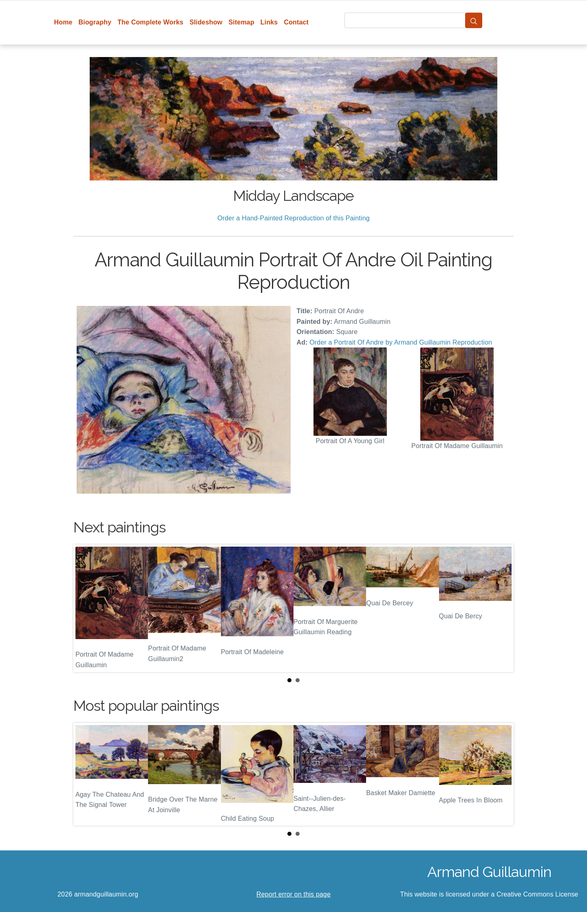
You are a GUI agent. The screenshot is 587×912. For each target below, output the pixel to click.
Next (501, 608)
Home (63, 22)
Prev (86, 608)
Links (269, 22)
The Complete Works (150, 22)
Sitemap (241, 22)
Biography (95, 22)
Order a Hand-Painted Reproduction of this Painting (293, 218)
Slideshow (206, 22)
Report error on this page (293, 894)
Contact (296, 22)
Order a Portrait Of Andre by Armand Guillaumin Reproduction (400, 342)
